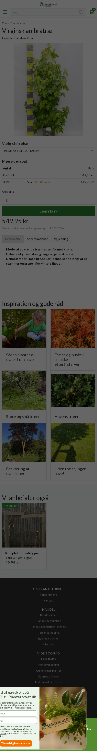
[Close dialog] (16, 690)
